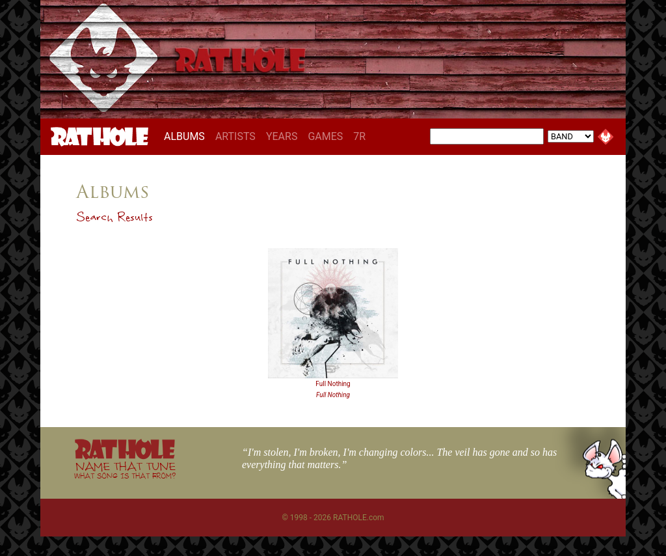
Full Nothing (332, 383)
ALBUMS (187, 136)
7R (359, 136)
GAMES (325, 136)
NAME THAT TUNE (125, 469)
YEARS (282, 136)
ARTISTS (235, 136)
